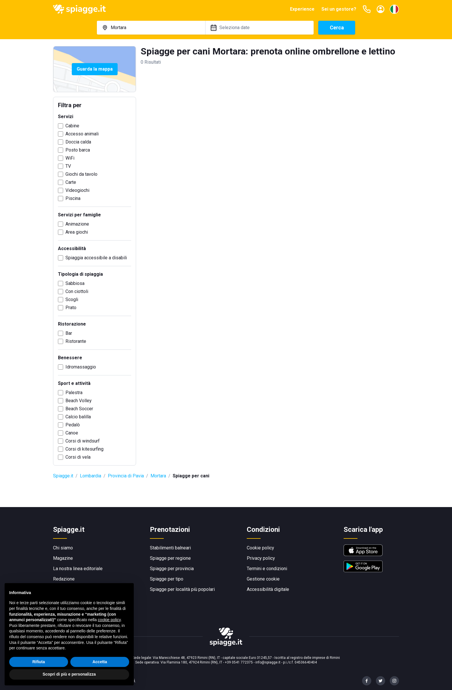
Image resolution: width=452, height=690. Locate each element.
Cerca (337, 27)
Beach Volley (78, 400)
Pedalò (72, 425)
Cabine (72, 125)
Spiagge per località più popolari (182, 589)
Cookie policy (260, 548)
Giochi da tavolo (81, 174)
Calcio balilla (78, 416)
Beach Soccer (79, 408)
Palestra (73, 392)
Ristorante (75, 341)
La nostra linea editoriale (78, 568)
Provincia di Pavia (126, 476)
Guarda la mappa (95, 69)
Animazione (77, 224)
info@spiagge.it (267, 662)
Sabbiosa (74, 283)
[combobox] (151, 28)
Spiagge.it (63, 476)
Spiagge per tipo (166, 579)
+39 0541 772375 (239, 662)
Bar (68, 333)
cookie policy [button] (109, 623)
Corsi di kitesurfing (84, 449)
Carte (70, 182)
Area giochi (76, 232)
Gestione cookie (263, 579)
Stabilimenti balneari (170, 548)
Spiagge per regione (170, 558)
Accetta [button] (100, 665)
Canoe (71, 433)
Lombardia (90, 476)
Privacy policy (261, 558)
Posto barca (77, 150)
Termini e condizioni (267, 568)
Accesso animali (82, 134)
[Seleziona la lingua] (394, 9)
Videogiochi (77, 190)
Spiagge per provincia (172, 568)
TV (68, 166)
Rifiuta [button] (38, 665)
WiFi (69, 158)
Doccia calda (78, 142)
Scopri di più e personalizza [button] (69, 677)
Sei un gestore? (338, 9)
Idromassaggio (80, 367)
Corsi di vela (78, 457)
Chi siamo (63, 548)
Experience (302, 9)
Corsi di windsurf (82, 441)
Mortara (158, 476)
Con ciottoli (76, 291)
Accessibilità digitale (268, 589)
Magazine (63, 558)
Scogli (71, 299)
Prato (70, 307)
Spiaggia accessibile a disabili (96, 257)
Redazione (64, 579)
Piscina (72, 198)
